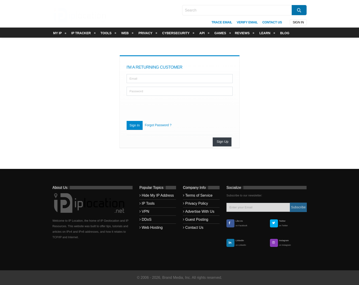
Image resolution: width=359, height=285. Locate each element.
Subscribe (298, 207)
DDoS (147, 219)
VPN (145, 211)
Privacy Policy (196, 203)
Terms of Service (198, 195)
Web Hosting (152, 227)
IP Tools (148, 203)
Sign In (135, 125)
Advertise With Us (199, 211)
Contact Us (194, 227)
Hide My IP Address (158, 195)
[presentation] (161, 108)
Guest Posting (196, 219)
